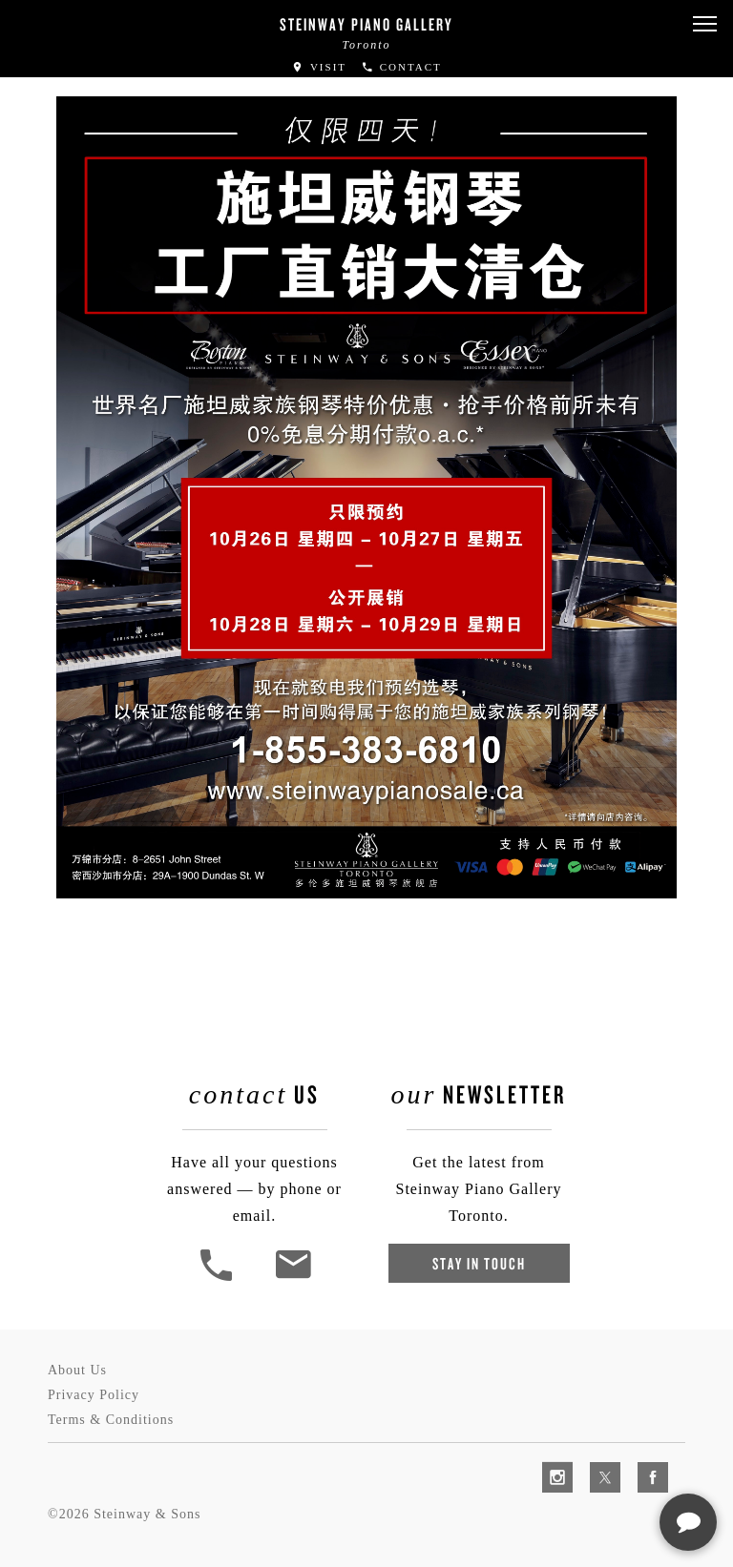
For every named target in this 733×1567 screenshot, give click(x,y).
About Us (77, 1370)
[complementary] (594, 1462)
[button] (704, 24)
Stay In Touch (479, 1263)
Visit (318, 66)
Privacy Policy (93, 1395)
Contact (401, 66)
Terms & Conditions (111, 1419)
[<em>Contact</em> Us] (292, 1278)
